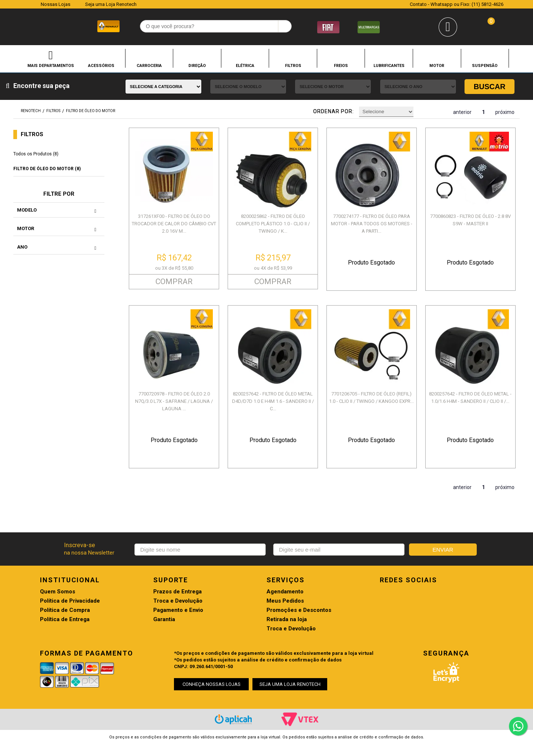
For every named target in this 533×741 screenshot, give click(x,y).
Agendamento (285, 592)
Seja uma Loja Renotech (111, 4)
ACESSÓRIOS (101, 65)
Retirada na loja (286, 619)
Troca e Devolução (177, 601)
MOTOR (436, 65)
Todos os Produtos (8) (35, 154)
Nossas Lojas (55, 4)
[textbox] (216, 26)
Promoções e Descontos (298, 610)
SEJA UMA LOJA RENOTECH (290, 684)
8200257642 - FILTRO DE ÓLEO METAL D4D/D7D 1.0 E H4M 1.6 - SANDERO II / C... (273, 401)
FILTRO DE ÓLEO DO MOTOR (90, 111)
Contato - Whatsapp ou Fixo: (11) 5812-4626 (456, 4)
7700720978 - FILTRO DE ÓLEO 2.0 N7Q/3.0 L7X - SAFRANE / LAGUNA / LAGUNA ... (174, 401)
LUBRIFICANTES (389, 65)
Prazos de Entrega (177, 592)
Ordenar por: (333, 111)
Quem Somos (57, 592)
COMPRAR (173, 281)
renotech (31, 111)
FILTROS (293, 65)
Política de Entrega (65, 619)
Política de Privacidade (70, 601)
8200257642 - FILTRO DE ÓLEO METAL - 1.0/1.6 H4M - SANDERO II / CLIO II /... (470, 397)
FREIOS (341, 65)
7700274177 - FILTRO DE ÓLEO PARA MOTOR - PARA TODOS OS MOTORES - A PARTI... (371, 223)
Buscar (490, 86)
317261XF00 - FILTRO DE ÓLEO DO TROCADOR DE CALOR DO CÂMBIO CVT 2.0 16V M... (174, 223)
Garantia (164, 619)
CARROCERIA (149, 65)
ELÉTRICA (245, 65)
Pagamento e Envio (178, 610)
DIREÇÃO (197, 65)
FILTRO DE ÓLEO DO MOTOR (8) (47, 168)
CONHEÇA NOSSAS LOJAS (211, 684)
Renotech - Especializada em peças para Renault (29, 25)
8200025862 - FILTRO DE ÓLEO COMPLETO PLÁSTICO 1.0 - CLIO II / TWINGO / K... (273, 223)
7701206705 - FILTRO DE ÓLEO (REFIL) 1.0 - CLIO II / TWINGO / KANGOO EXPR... (371, 397)
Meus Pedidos (285, 601)
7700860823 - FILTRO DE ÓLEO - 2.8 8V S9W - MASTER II (470, 219)
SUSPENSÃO (484, 65)
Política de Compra (65, 610)
